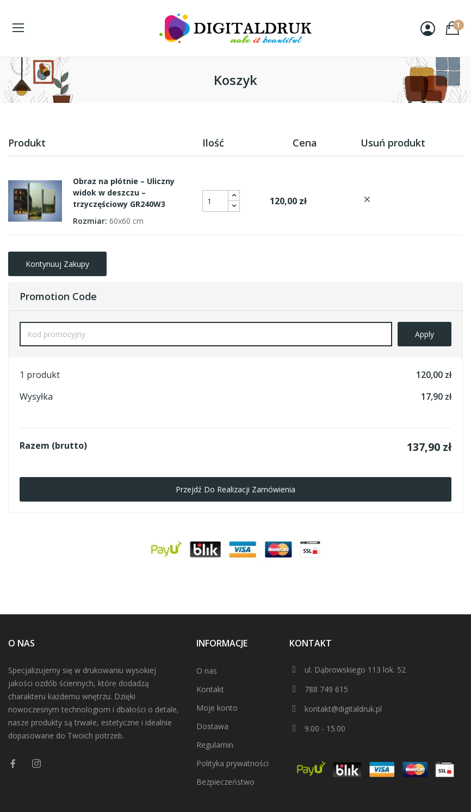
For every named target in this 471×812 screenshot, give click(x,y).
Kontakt (210, 689)
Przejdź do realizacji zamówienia (235, 489)
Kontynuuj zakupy (57, 264)
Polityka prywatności (232, 763)
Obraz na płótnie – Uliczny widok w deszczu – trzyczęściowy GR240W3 (124, 192)
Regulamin (214, 745)
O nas (206, 671)
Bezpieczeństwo (225, 782)
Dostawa (212, 726)
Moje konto (217, 708)
